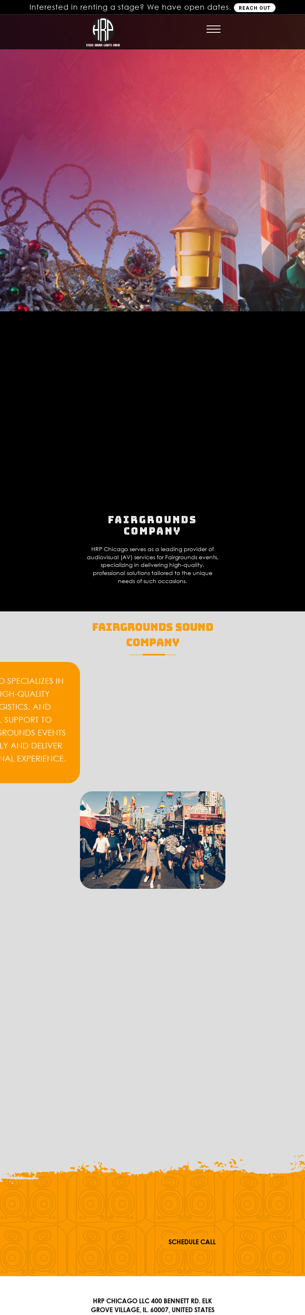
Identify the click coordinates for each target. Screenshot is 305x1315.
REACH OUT (255, 8)
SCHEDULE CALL (192, 1242)
